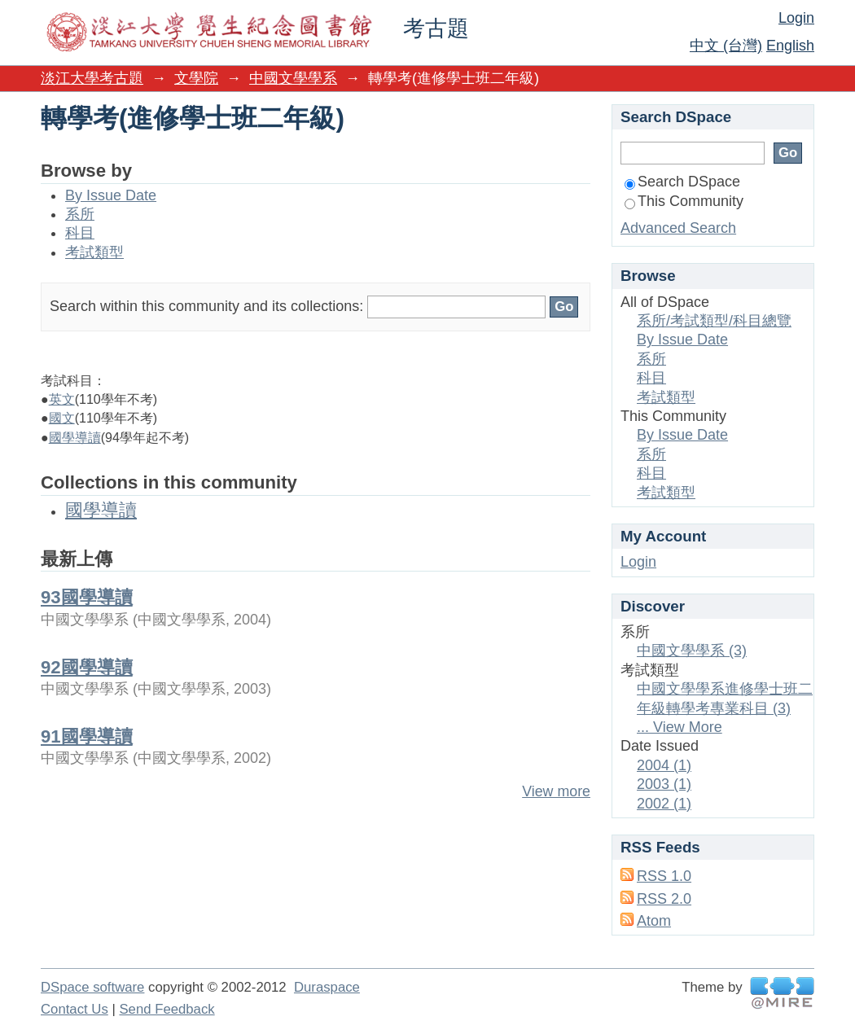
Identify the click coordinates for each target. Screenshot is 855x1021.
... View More (679, 727)
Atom (654, 921)
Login (796, 18)
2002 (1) (664, 803)
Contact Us (74, 1009)
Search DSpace (682, 181)
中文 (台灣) (726, 45)
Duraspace (327, 987)
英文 (62, 399)
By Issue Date (110, 195)
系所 (79, 214)
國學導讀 (75, 438)
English (790, 45)
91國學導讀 (87, 736)
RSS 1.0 (664, 876)
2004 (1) (664, 765)
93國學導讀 (87, 597)
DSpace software (92, 987)
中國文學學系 (293, 78)
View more (556, 791)
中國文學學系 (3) (692, 650)
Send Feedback (166, 1009)
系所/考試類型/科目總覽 (714, 321)
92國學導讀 (87, 667)
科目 (79, 233)
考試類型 (94, 252)
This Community (684, 201)
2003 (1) (664, 784)
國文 (62, 418)
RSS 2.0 (664, 899)
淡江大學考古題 (92, 78)
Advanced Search (678, 228)
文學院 (196, 78)
